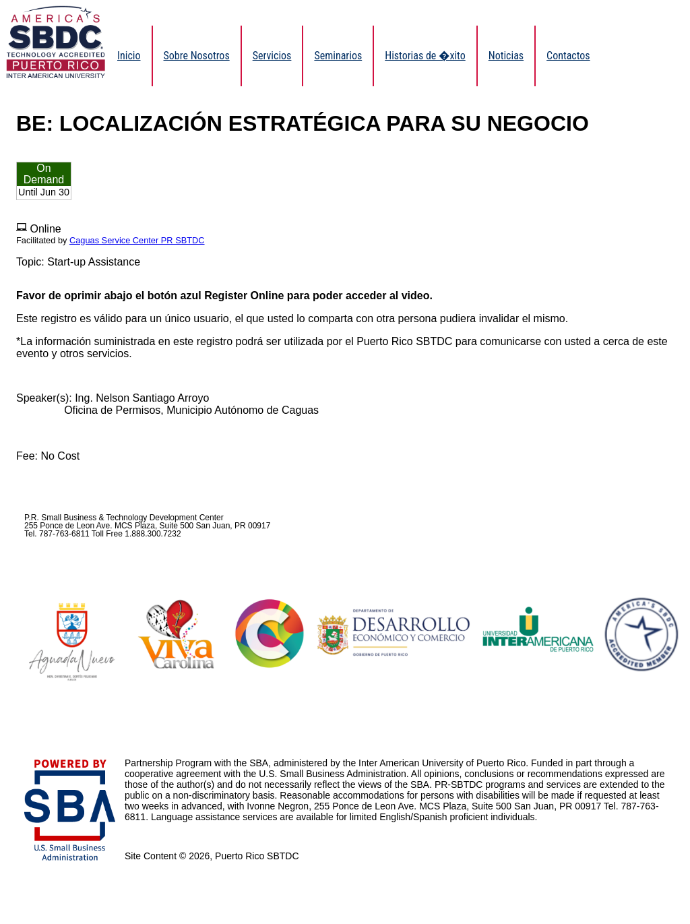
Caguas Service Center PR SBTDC (137, 240)
